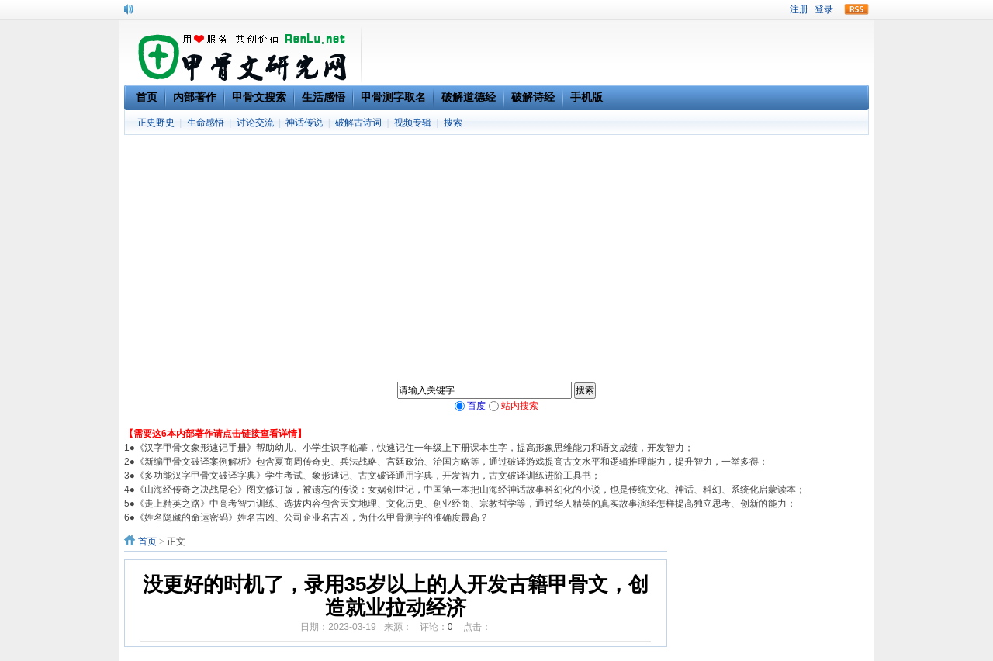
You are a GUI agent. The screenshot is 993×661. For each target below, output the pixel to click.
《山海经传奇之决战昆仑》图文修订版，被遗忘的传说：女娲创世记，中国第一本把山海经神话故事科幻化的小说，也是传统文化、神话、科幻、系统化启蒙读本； (470, 489)
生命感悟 (205, 122)
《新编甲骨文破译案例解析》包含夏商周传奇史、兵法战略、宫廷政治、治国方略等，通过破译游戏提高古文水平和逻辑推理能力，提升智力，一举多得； (451, 461)
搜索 (453, 122)
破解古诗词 (358, 122)
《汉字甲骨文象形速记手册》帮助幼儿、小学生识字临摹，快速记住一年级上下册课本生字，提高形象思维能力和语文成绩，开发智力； (414, 447)
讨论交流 (255, 122)
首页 (147, 541)
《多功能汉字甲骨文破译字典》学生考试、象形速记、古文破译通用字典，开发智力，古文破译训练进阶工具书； (367, 475)
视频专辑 (412, 122)
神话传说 (304, 122)
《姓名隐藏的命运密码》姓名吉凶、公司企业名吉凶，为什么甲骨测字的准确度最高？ (312, 517)
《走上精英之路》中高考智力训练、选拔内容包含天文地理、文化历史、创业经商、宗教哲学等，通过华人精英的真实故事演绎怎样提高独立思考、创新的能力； (465, 503)
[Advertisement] (496, 251)
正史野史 (156, 122)
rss (856, 9)
